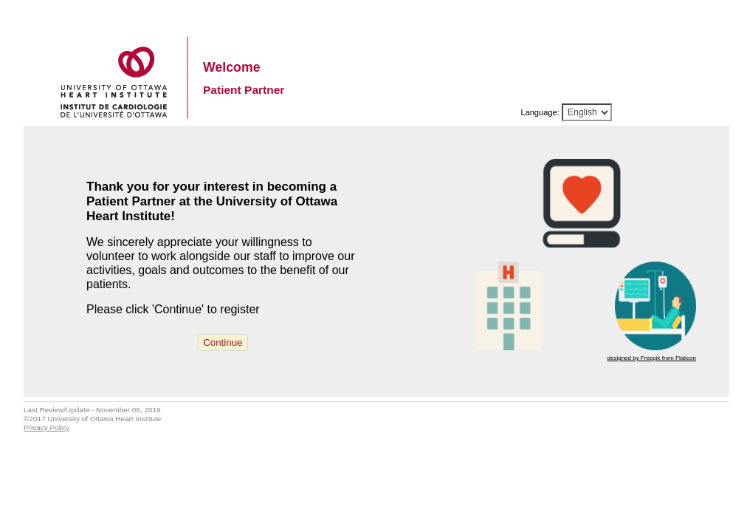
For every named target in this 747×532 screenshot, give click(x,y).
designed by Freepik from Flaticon (652, 358)
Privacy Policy (46, 427)
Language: (539, 112)
